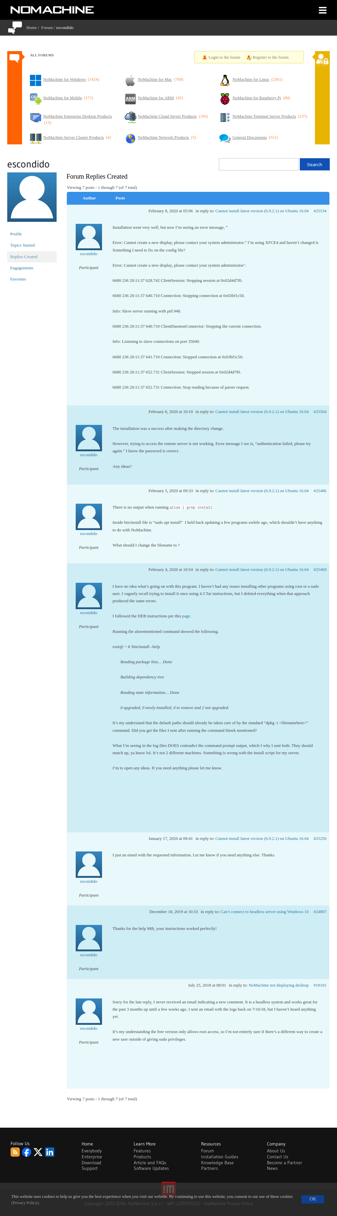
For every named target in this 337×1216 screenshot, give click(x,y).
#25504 (320, 411)
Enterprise (92, 1157)
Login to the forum (225, 57)
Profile (16, 233)
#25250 (320, 838)
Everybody (92, 1151)
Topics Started (22, 245)
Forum (47, 27)
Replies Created (24, 256)
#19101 (320, 985)
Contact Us (277, 1157)
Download (91, 1163)
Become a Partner (284, 1163)
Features (142, 1151)
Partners (209, 1168)
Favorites (18, 279)
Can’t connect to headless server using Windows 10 (264, 911)
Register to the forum (271, 57)
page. (186, 615)
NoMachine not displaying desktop (279, 985)
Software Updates (151, 1168)
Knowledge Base (217, 1163)
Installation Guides (219, 1157)
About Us (276, 1151)
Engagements (21, 267)
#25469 (320, 569)
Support (90, 1168)
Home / (33, 27)
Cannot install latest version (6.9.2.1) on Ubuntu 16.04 (262, 210)
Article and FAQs (150, 1163)
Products (142, 1157)
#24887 (320, 911)
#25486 (320, 490)
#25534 (320, 210)
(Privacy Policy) (25, 1203)
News (272, 1168)
